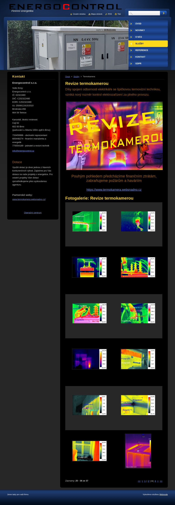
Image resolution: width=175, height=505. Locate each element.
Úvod (67, 77)
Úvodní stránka (79, 14)
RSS (110, 14)
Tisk (119, 14)
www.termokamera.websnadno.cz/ (29, 199)
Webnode (163, 494)
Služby (76, 77)
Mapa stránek (96, 14)
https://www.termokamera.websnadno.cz (113, 189)
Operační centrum (33, 212)
